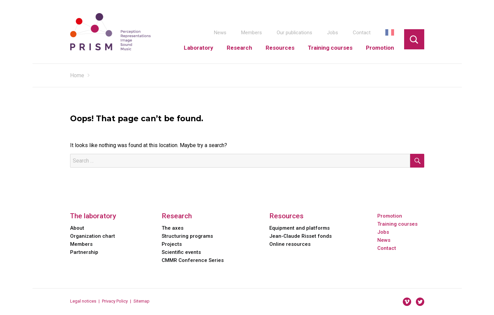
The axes (172, 228)
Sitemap (141, 301)
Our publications (294, 33)
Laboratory (198, 47)
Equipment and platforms (299, 228)
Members (251, 33)
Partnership (84, 252)
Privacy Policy (115, 301)
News (220, 33)
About (77, 228)
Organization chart (92, 236)
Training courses (330, 47)
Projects (172, 244)
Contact (362, 33)
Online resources (290, 244)
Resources (280, 47)
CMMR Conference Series (193, 260)
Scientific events (181, 252)
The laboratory (93, 216)
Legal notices (83, 301)
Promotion (380, 47)
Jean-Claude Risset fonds (300, 236)
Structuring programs (187, 236)
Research (239, 47)
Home (77, 75)
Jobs (332, 33)
